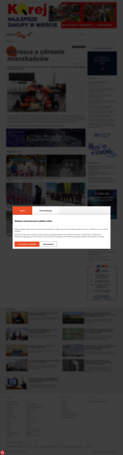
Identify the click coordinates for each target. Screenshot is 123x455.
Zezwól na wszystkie (28, 244)
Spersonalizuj (48, 244)
